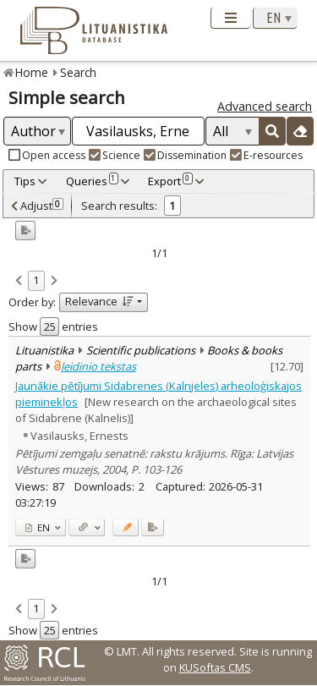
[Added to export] (152, 527)
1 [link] (36, 280)
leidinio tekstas (98, 366)
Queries (92, 181)
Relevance (99, 301)
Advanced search (264, 106)
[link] (18, 281)
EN (37, 527)
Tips (25, 181)
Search (78, 72)
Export (170, 181)
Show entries (53, 326)
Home (31, 72)
